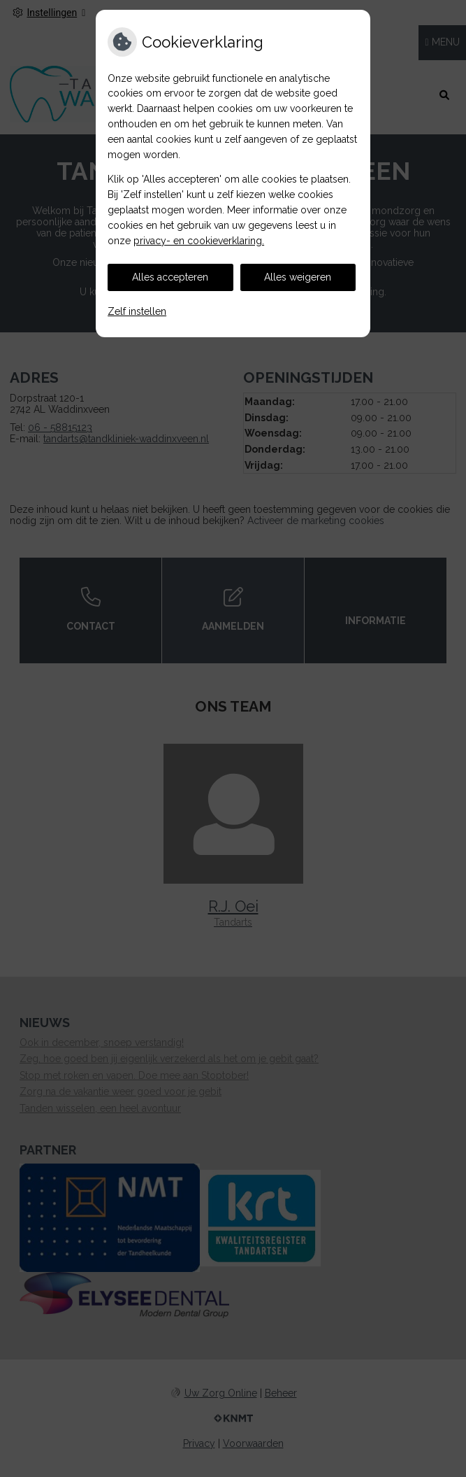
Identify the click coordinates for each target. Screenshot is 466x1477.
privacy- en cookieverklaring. (198, 240)
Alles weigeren (297, 277)
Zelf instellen (137, 311)
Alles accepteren (170, 277)
